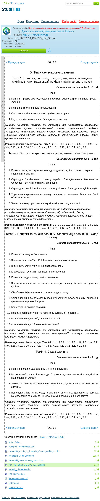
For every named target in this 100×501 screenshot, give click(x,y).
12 (95, 451)
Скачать (24, 50)
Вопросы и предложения (38, 497)
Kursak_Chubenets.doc (20, 469)
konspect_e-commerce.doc (21, 447)
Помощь (6, 497)
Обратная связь (18, 497)
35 (95, 469)
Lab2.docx (14, 483)
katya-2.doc (14, 442)
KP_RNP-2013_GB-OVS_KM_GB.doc (27, 465)
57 (95, 447)
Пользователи (50, 21)
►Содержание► (2, 108)
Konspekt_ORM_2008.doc (21, 456)
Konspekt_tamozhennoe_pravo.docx (26, 460)
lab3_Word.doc (16, 487)
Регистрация (17, 3)
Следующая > (89, 62)
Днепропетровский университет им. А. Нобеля (48, 31)
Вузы (21, 21)
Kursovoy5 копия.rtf (18, 478)
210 (94, 456)
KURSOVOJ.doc (16, 474)
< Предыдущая (15, 62)
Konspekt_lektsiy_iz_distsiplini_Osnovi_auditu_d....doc (34, 451)
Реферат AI (69, 21)
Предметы (32, 21)
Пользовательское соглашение (65, 497)
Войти (7, 3)
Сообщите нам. (88, 28)
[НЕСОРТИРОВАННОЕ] (35, 34)
